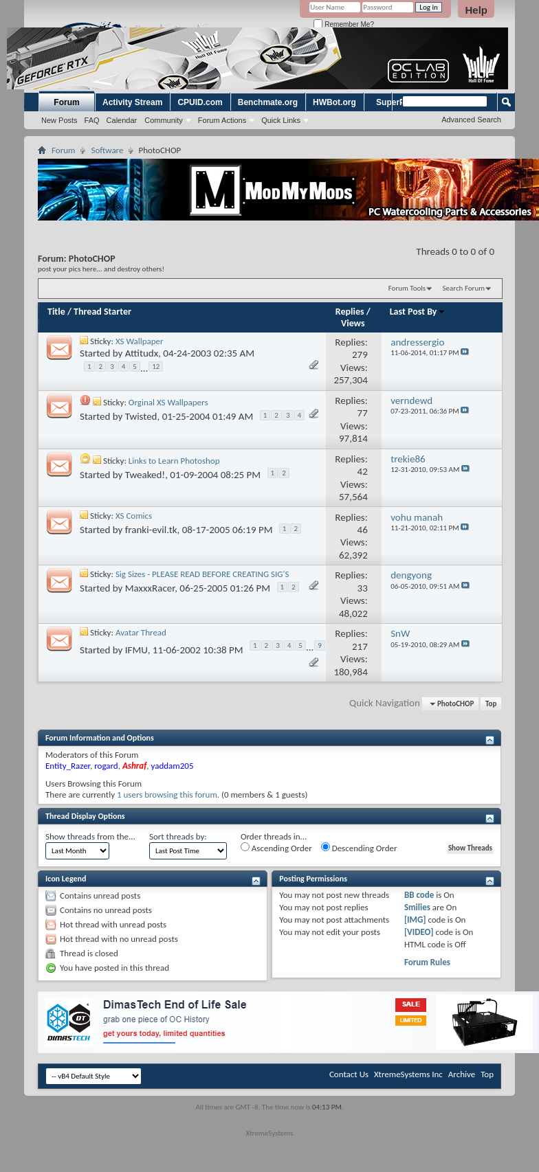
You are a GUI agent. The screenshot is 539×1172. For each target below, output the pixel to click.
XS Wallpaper (140, 341)
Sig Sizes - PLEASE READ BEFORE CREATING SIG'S (202, 574)
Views (353, 323)
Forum (66, 102)
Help (476, 10)
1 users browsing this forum (167, 794)
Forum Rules (427, 962)
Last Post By (418, 311)
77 (363, 413)
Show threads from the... (90, 836)
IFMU (136, 650)
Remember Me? (343, 24)
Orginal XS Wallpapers (168, 402)
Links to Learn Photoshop (174, 460)
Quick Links (280, 120)
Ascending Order (276, 847)
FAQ (92, 120)
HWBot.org (334, 102)
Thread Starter (102, 311)
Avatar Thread (141, 632)
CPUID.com (199, 102)
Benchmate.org (268, 102)
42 (363, 471)
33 (363, 588)
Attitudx (141, 353)
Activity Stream (132, 102)
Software (107, 150)
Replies (350, 311)
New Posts (59, 120)
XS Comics (134, 515)
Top (490, 703)
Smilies (417, 907)
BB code (419, 895)
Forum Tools (407, 288)
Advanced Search (471, 119)
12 (156, 366)
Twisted (141, 416)
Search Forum (464, 288)
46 (363, 529)
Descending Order (359, 847)
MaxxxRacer (150, 588)
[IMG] (415, 919)
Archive (461, 1074)
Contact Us (348, 1074)
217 (360, 646)
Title (56, 311)
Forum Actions (222, 120)
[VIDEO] (419, 932)
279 (360, 354)
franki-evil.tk (151, 529)
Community (163, 120)
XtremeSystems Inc (408, 1074)
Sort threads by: (178, 836)
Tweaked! (145, 474)
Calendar (122, 120)
